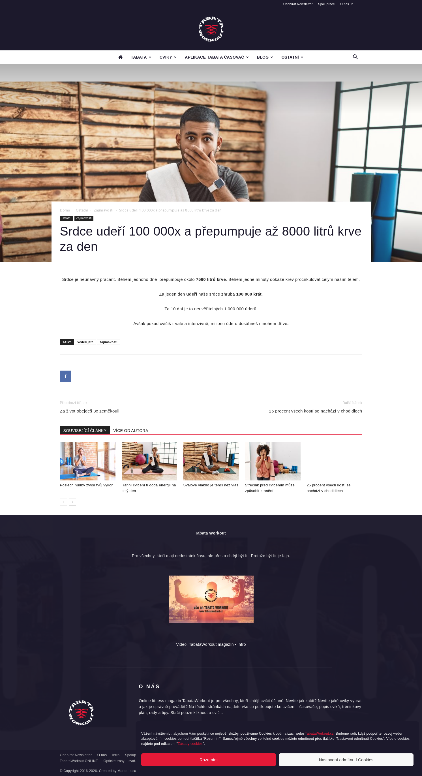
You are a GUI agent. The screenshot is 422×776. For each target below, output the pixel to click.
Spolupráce (326, 4)
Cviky (168, 57)
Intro (116, 755)
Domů (65, 210)
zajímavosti (108, 342)
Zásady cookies (190, 744)
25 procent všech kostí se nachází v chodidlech (315, 411)
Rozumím (209, 759)
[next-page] (72, 502)
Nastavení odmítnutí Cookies (346, 759)
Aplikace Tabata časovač (217, 57)
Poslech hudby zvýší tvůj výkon (87, 485)
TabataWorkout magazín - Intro (217, 644)
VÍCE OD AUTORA (130, 430)
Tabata (141, 57)
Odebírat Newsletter (298, 4)
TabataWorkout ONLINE (79, 761)
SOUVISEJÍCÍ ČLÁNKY (85, 430)
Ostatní (292, 57)
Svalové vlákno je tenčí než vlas (211, 485)
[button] (355, 57)
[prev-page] (63, 502)
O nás (346, 4)
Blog (265, 57)
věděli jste (86, 342)
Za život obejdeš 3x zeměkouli (89, 411)
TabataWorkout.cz (319, 734)
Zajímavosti (103, 210)
